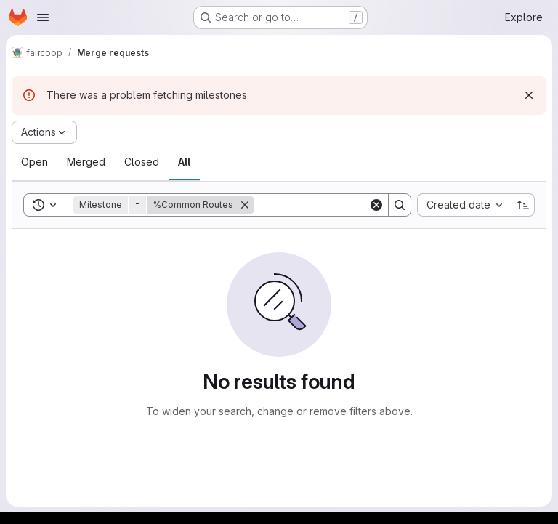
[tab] (34, 162)
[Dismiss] (529, 95)
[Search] (343, 205)
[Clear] (376, 205)
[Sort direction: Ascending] (523, 205)
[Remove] (245, 205)
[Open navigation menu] (42, 17)
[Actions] (44, 132)
